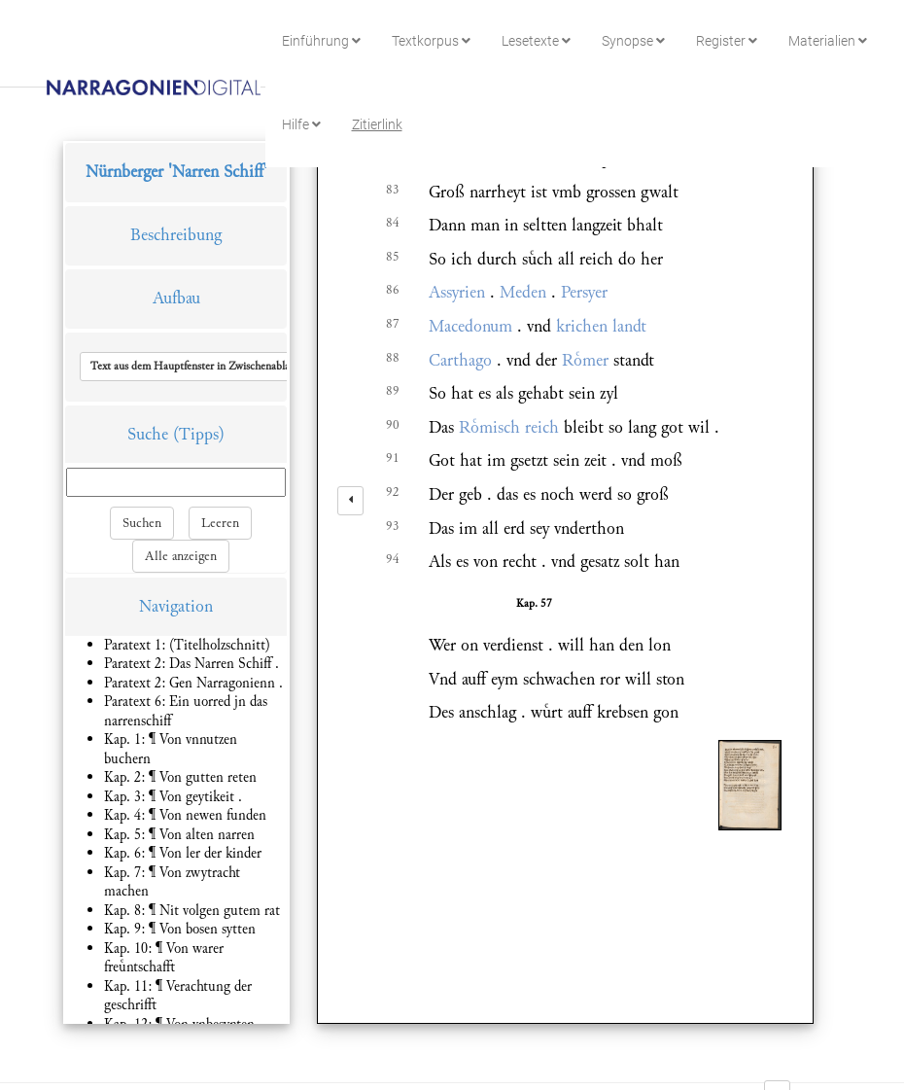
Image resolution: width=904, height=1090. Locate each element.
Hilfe (301, 124)
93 (393, 526)
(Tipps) (199, 434)
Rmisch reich (509, 427)
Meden (523, 292)
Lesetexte (536, 41)
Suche (147, 434)
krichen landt (601, 326)
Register (726, 41)
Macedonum (470, 326)
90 (393, 425)
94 (393, 559)
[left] (350, 500)
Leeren (220, 523)
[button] (217, 366)
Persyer (584, 292)
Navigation (176, 606)
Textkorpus (431, 41)
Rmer (585, 360)
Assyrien (457, 292)
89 (393, 391)
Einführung (321, 41)
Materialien (827, 41)
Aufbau (176, 298)
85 (393, 256)
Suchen (141, 523)
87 (393, 324)
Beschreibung (176, 235)
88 (393, 358)
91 (393, 458)
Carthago (460, 360)
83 (393, 189)
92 (393, 492)
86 (393, 289)
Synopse (633, 41)
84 (393, 222)
